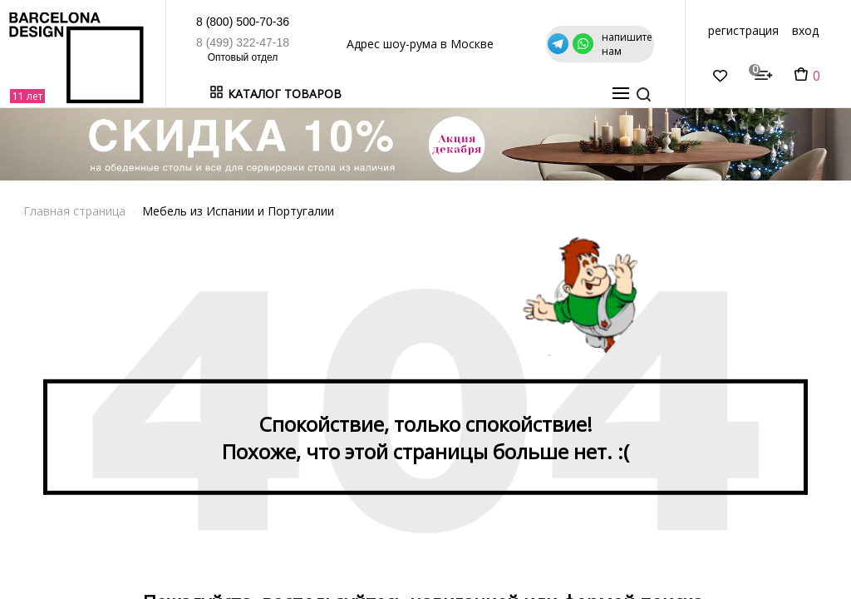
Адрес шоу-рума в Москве (384, 44)
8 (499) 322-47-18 (170, 42)
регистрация (743, 30)
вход (805, 30)
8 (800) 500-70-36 (170, 21)
